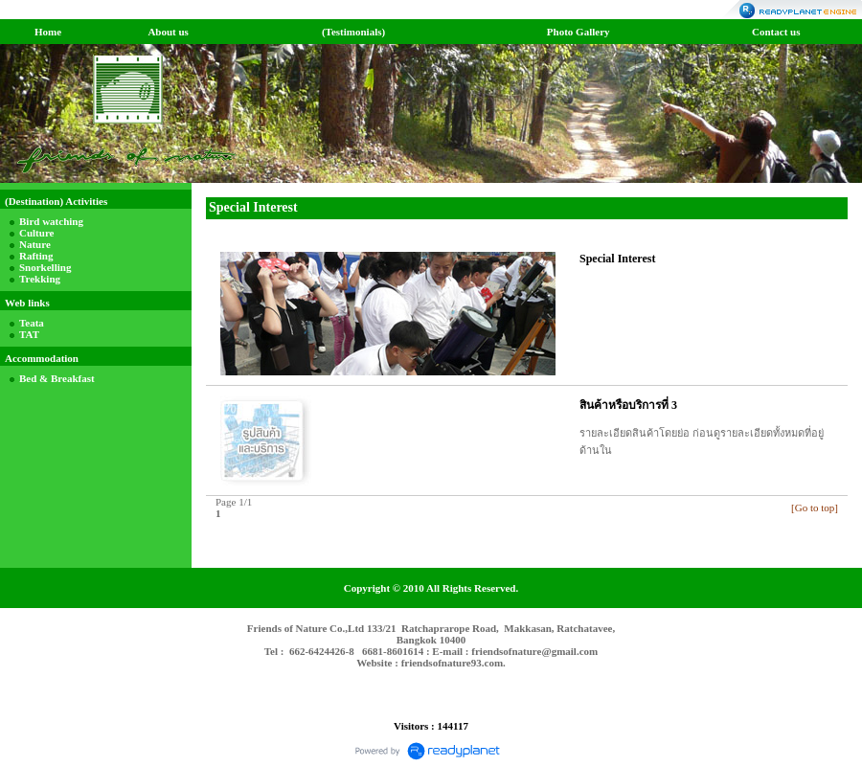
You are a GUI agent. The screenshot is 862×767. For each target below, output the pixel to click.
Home (47, 31)
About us (168, 31)
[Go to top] (814, 507)
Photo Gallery (578, 31)
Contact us (776, 31)
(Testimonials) (353, 31)
